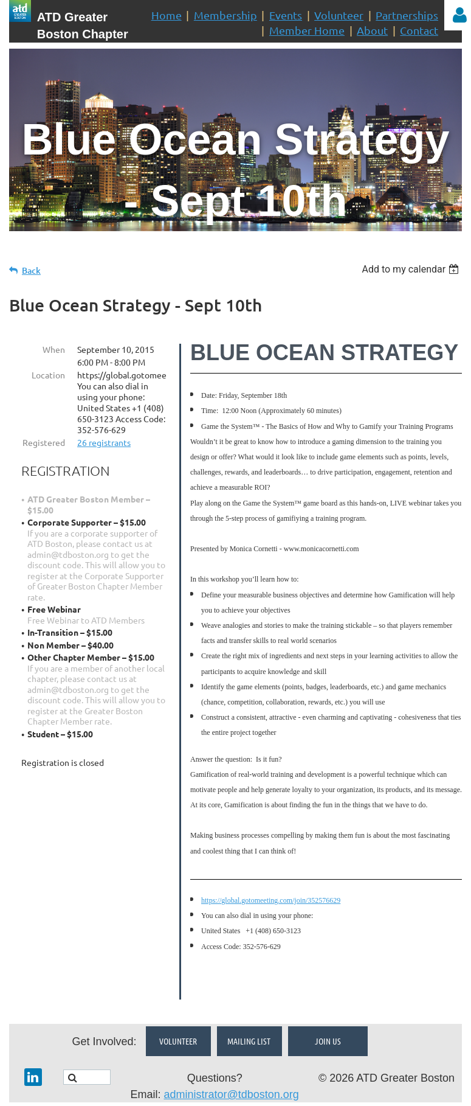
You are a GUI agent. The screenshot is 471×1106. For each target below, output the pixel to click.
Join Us (328, 1008)
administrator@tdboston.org (230, 1062)
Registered (43, 442)
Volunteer (338, 15)
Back (31, 270)
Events (285, 15)
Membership (225, 15)
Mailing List (248, 1008)
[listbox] (412, 269)
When (54, 349)
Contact (419, 30)
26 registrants (104, 442)
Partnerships (407, 15)
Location (48, 374)
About (372, 30)
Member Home (307, 30)
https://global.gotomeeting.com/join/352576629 (270, 900)
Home (166, 15)
